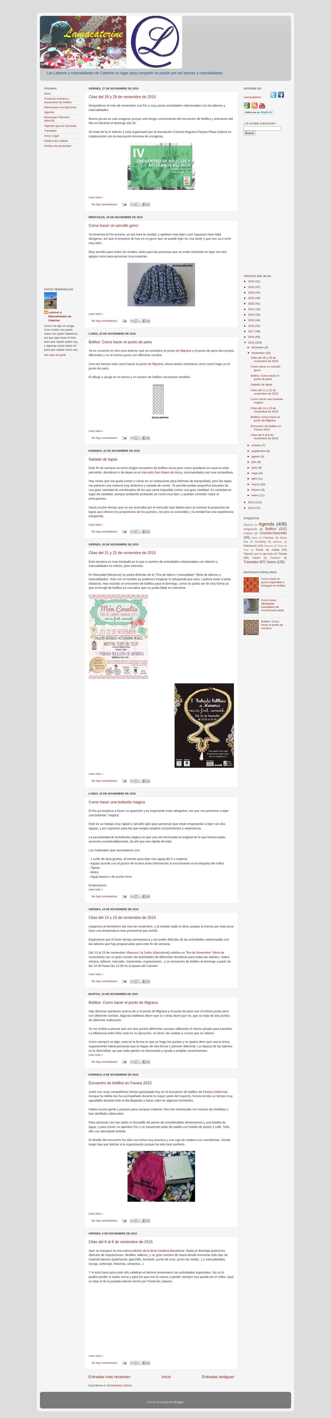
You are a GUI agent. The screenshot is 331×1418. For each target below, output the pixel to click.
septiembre (258, 451)
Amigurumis (250, 529)
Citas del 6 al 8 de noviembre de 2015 (121, 1242)
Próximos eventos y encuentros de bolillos (58, 100)
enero (255, 495)
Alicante (105, 123)
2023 (251, 298)
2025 (251, 287)
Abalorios (248, 524)
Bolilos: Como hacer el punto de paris (120, 342)
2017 (251, 331)
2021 (251, 309)
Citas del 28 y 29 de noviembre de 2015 (122, 97)
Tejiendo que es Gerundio (60, 125)
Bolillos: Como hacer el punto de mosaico (272, 625)
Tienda (282, 553)
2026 (251, 281)
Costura (248, 533)
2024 (251, 292)
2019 (251, 320)
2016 (251, 336)
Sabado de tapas (103, 459)
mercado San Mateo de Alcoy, (162, 472)
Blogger (178, 1402)
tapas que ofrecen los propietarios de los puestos (123, 512)
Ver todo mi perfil (54, 355)
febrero (256, 489)
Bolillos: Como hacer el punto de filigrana (123, 1002)
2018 (251, 325)
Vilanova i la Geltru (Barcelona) (147, 952)
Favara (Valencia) (215, 1092)
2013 (251, 508)
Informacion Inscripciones (60, 107)
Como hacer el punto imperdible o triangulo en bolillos (273, 582)
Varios (271, 562)
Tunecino (275, 557)
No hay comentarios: (105, 204)
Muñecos (277, 542)
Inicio (166, 1377)
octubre (256, 445)
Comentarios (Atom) (119, 1385)
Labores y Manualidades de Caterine (59, 316)
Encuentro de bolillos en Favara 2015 (120, 1083)
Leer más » (96, 197)
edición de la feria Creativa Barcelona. (159, 1250)
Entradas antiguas (218, 1377)
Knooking (260, 541)
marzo (255, 484)
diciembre (258, 347)
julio (254, 462)
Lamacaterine (253, 97)
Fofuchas (268, 537)
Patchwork (250, 545)
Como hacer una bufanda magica (117, 802)
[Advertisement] (61, 218)
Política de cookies (56, 140)
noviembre (258, 352)
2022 (251, 303)
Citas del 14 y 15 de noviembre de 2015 (122, 917)
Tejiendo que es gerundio (258, 553)
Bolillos (270, 529)
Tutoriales (50, 130)
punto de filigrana (178, 350)
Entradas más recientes (109, 1377)
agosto (256, 456)
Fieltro (254, 538)
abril (254, 478)
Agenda (49, 112)
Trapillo (256, 557)
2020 (251, 314)
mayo (255, 473)
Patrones (268, 546)
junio (254, 467)
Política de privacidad (57, 145)
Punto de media (267, 549)
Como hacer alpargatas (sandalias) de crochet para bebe (272, 605)
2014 (251, 502)
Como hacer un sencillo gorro (113, 225)
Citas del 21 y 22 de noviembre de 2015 (122, 553)
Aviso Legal (51, 135)
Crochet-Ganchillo (273, 533)
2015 (251, 342)
